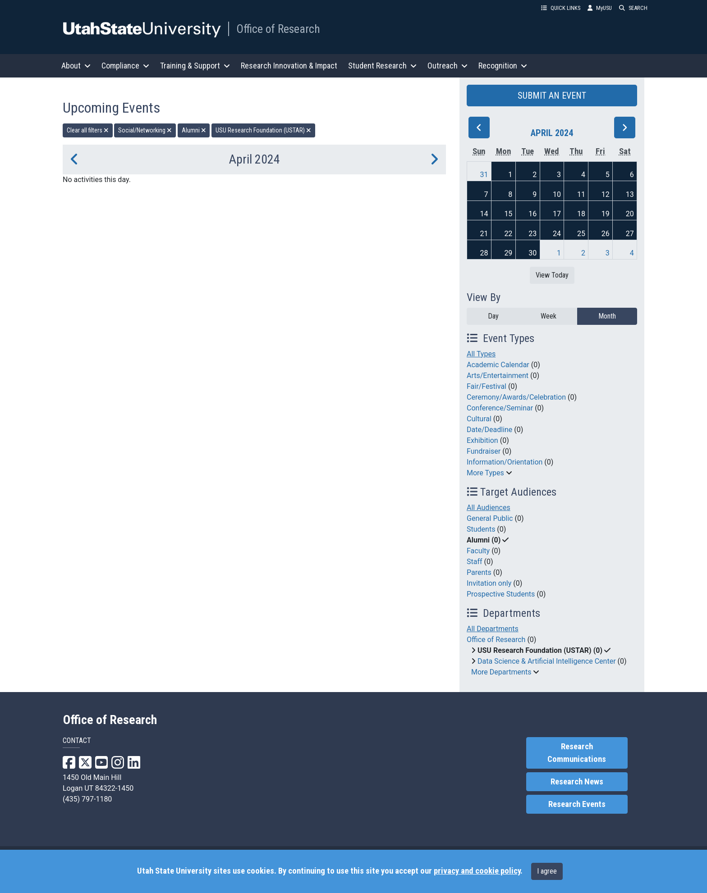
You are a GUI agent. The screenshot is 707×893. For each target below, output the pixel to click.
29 (508, 253)
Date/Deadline (489, 429)
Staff (474, 561)
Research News (577, 782)
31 (484, 174)
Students (481, 529)
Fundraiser (483, 451)
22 (508, 233)
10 (557, 194)
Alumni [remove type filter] (194, 130)
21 (484, 233)
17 (557, 214)
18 (581, 214)
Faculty (478, 551)
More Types (485, 473)
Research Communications (576, 753)
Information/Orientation (504, 462)
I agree (547, 871)
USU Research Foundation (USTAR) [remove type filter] (263, 130)
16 (532, 214)
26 (605, 233)
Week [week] (548, 316)
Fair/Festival (486, 386)
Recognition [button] (502, 65)
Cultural (479, 419)
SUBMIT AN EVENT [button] (552, 95)
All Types (481, 354)
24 (557, 233)
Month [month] (607, 316)
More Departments (501, 672)
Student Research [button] (382, 65)
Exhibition (482, 440)
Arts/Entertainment (497, 375)
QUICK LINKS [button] (560, 8)
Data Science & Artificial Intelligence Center (546, 661)
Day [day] (493, 316)
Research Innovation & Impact (289, 65)
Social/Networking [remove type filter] (145, 130)
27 (630, 233)
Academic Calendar (498, 364)
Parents (479, 572)
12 (605, 194)
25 (581, 233)
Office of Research (278, 29)
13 (630, 194)
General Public (490, 518)
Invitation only (489, 583)
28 (484, 253)
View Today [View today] (552, 275)
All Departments (493, 628)
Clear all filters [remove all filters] (88, 130)
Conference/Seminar (500, 408)
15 (508, 214)
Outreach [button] (447, 65)
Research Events (577, 804)
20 (630, 214)
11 (581, 194)
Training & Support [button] (195, 65)
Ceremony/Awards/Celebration (516, 397)
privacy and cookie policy (477, 871)
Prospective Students (501, 594)
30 (532, 253)
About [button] (76, 65)
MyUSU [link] (600, 8)
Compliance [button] (125, 65)
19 (605, 214)
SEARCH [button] (633, 8)
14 (484, 214)
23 (532, 233)
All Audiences (488, 507)
